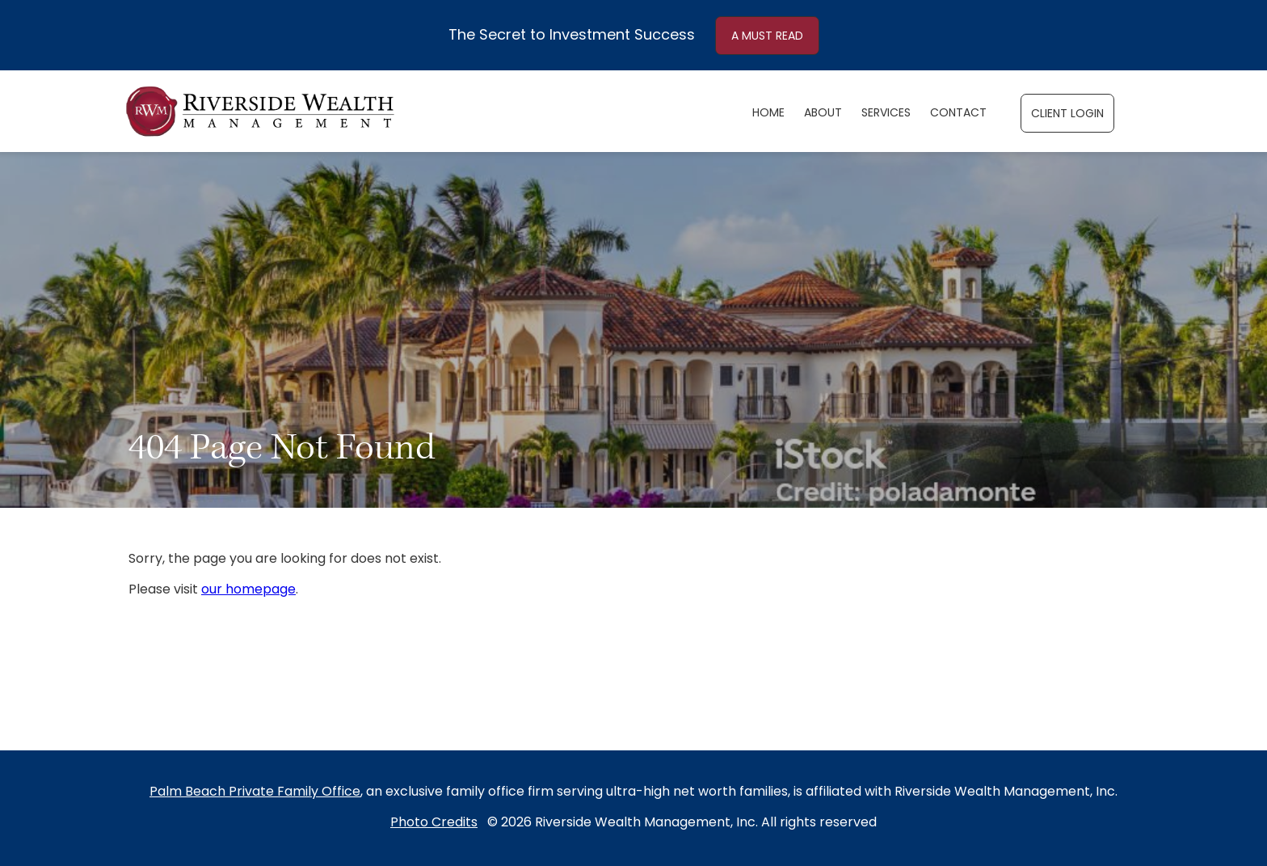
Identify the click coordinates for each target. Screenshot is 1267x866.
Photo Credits (434, 823)
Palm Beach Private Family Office (254, 792)
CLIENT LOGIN (1067, 114)
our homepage (248, 590)
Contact (958, 114)
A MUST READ (767, 37)
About (823, 114)
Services (886, 114)
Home (768, 114)
